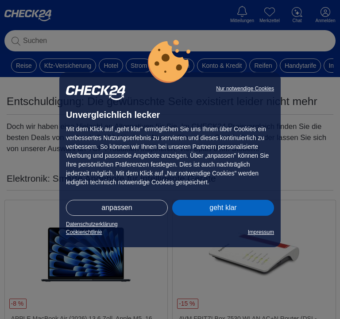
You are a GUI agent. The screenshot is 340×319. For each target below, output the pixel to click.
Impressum (261, 232)
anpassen (116, 207)
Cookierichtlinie (84, 232)
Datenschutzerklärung (92, 224)
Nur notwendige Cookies (245, 89)
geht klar (222, 207)
